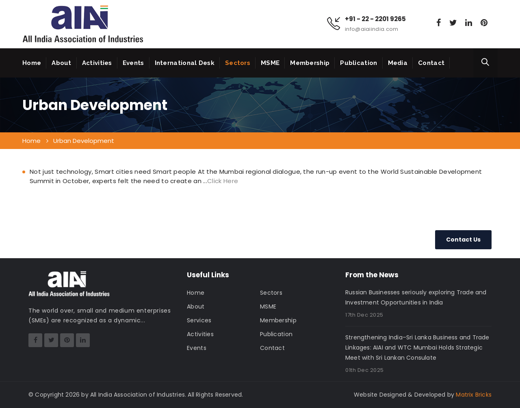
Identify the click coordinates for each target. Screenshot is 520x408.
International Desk (184, 63)
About (62, 63)
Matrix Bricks (474, 395)
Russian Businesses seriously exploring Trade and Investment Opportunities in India (416, 297)
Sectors (237, 63)
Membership (309, 63)
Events (133, 63)
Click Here (222, 181)
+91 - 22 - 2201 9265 (375, 19)
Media (398, 63)
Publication (358, 63)
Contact (431, 63)
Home (31, 63)
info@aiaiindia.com (371, 29)
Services (199, 320)
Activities (97, 63)
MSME (270, 63)
